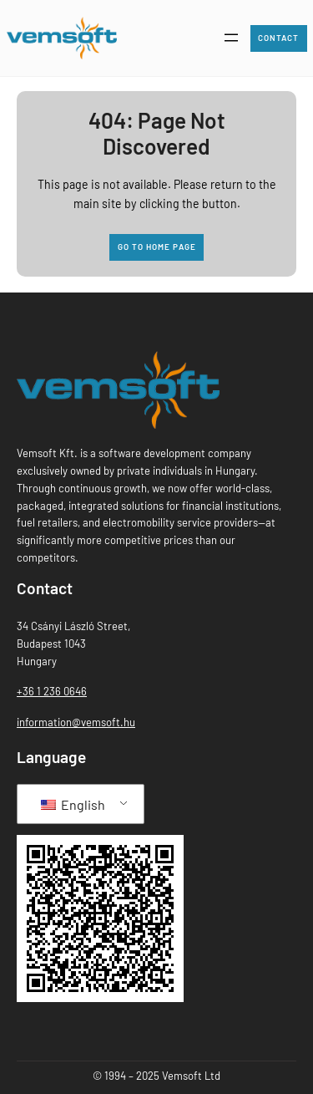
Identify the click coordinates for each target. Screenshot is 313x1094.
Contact (278, 38)
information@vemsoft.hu (76, 722)
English (73, 804)
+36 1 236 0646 (52, 691)
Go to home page (157, 247)
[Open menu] (231, 38)
